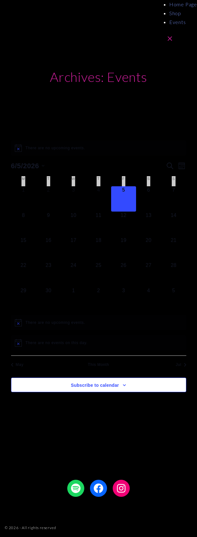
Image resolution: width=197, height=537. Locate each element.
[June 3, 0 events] (73, 198)
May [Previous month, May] (17, 364)
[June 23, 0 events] (48, 274)
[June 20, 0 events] (148, 249)
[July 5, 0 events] (173, 299)
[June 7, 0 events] (173, 198)
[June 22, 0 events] (23, 274)
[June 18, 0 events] (98, 249)
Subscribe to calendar (95, 385)
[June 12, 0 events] (123, 224)
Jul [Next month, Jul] (181, 364)
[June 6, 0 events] (148, 198)
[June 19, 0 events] (123, 249)
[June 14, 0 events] (173, 224)
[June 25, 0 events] (98, 274)
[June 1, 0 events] (23, 198)
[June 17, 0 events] (73, 249)
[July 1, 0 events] (73, 299)
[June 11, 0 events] (98, 224)
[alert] (98, 148)
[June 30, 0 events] (48, 299)
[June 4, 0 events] (98, 198)
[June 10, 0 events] (73, 224)
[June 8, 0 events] (23, 224)
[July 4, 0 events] (148, 299)
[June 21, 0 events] (173, 249)
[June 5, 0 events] (123, 198)
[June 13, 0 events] (148, 224)
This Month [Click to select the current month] (98, 364)
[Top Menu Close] (170, 38)
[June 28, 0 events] (173, 274)
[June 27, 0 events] (148, 274)
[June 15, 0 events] (23, 249)
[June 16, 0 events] (48, 249)
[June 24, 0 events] (73, 274)
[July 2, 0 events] (98, 299)
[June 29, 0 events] (23, 299)
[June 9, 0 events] (48, 224)
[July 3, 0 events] (123, 299)
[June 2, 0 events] (48, 198)
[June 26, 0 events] (123, 274)
